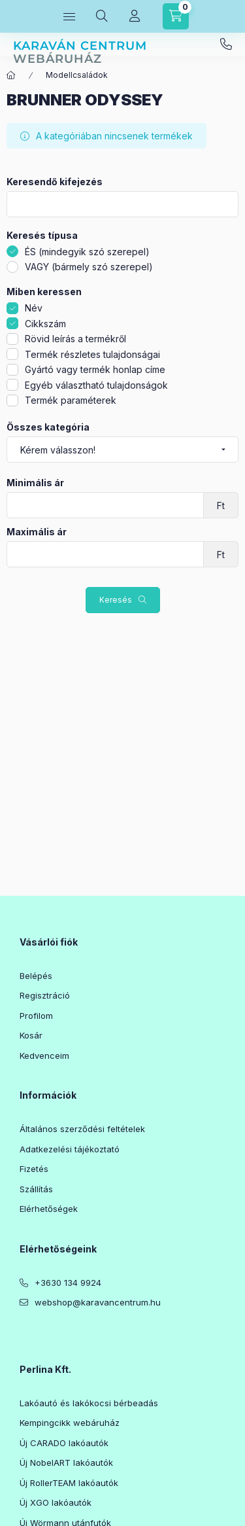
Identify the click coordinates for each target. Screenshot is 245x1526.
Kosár (31, 1035)
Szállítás (36, 1189)
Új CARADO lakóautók (64, 1443)
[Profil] (135, 16)
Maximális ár (37, 532)
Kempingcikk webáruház (70, 1422)
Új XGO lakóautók (55, 1502)
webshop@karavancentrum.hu (98, 1302)
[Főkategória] (11, 75)
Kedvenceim (44, 1055)
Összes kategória (48, 427)
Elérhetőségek (49, 1208)
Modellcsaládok (77, 75)
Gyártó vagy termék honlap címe (95, 369)
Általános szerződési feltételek (82, 1129)
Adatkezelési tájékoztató (70, 1149)
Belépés (36, 975)
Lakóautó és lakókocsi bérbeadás (89, 1403)
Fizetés (34, 1168)
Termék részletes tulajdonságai (92, 354)
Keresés (115, 600)
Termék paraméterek (70, 400)
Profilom (36, 1015)
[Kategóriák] (69, 16)
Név (33, 307)
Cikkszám (45, 323)
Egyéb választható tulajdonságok (96, 385)
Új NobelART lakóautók (66, 1462)
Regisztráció (45, 995)
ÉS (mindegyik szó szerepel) (87, 251)
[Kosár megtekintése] (176, 16)
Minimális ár (35, 483)
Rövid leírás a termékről (75, 338)
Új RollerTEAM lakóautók (69, 1483)
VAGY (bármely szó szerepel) (89, 266)
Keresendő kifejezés (55, 182)
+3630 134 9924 (226, 44)
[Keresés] (102, 16)
